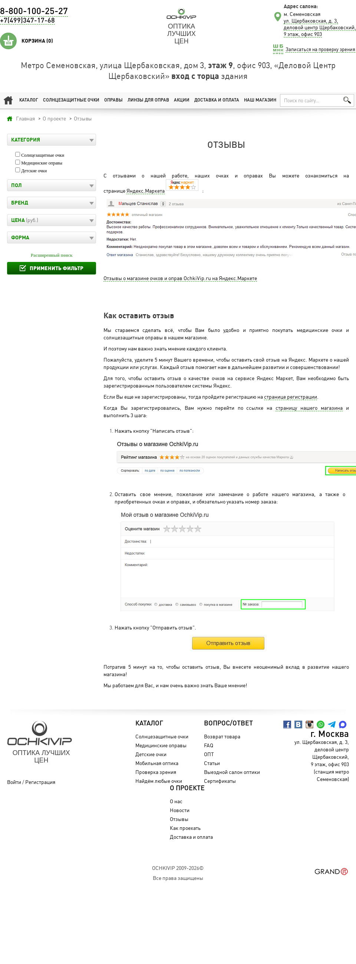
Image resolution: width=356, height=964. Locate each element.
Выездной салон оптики (232, 772)
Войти (14, 782)
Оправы (113, 100)
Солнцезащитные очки (71, 100)
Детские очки (34, 170)
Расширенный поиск (52, 255)
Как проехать (185, 828)
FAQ (208, 745)
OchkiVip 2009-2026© (178, 868)
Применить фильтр (56, 268)
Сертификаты (220, 781)
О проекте (187, 788)
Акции (181, 100)
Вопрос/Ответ (228, 724)
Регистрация (40, 782)
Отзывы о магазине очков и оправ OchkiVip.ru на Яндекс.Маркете (180, 278)
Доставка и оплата (216, 100)
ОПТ (209, 754)
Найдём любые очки (158, 781)
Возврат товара (222, 736)
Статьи (212, 763)
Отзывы (179, 819)
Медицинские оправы (41, 163)
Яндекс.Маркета (145, 190)
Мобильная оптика (156, 763)
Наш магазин (260, 100)
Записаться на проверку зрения (320, 49)
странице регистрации (290, 396)
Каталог (28, 100)
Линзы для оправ (148, 100)
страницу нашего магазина (309, 408)
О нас (176, 801)
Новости (179, 810)
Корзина (37, 40)
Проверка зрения (155, 772)
